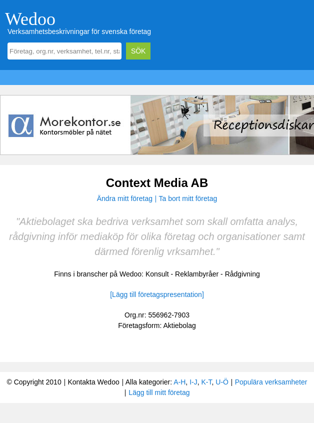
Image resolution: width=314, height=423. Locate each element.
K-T (206, 382)
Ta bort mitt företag (188, 198)
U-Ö (222, 382)
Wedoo (30, 19)
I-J (194, 382)
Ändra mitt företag (124, 198)
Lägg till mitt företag (159, 392)
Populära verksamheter (271, 382)
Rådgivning (242, 274)
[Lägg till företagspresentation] (157, 294)
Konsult (157, 274)
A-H (180, 382)
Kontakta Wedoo (93, 382)
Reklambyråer (196, 274)
